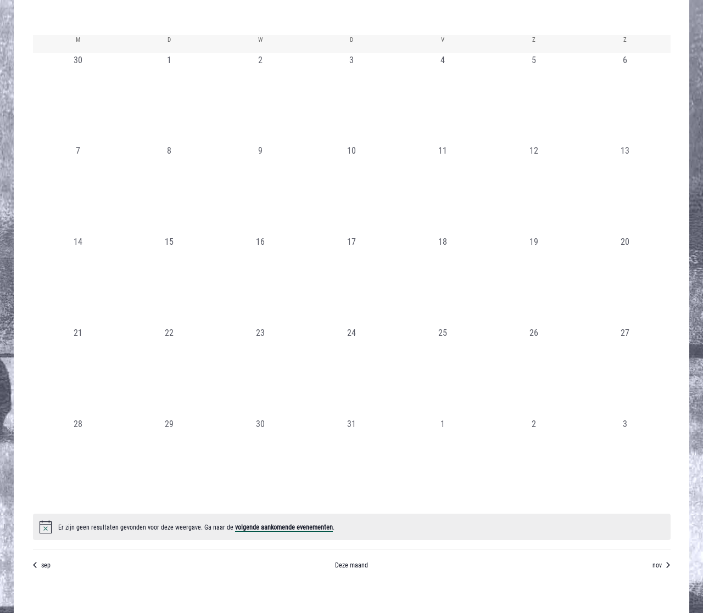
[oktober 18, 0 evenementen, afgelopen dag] (442, 280)
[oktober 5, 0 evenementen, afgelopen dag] (533, 98)
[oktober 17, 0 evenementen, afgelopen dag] (351, 280)
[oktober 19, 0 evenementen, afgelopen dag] (533, 280)
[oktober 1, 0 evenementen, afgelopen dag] (169, 98)
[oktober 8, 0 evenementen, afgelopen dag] (169, 189)
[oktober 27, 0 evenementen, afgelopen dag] (625, 371)
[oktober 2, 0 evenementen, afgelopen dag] (260, 98)
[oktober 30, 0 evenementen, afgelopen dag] (260, 462)
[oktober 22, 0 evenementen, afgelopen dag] (169, 371)
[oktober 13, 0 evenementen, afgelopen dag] (625, 189)
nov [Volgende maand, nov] (661, 564)
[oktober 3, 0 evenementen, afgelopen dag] (351, 98)
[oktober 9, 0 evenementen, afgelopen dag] (260, 189)
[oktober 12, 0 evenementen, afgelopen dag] (533, 189)
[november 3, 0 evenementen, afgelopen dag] (625, 462)
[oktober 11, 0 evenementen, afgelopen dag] (442, 189)
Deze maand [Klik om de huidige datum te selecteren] (351, 564)
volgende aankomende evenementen (284, 526)
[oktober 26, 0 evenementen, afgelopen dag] (533, 371)
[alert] (352, 527)
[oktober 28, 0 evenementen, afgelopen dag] (78, 462)
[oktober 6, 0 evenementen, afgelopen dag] (625, 98)
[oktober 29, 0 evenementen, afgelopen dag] (169, 462)
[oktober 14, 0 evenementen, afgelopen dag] (78, 280)
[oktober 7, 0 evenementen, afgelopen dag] (78, 189)
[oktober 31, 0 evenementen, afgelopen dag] (351, 462)
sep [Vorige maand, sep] (42, 564)
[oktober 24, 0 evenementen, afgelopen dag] (351, 371)
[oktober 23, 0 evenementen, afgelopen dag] (260, 371)
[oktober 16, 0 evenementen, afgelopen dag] (260, 280)
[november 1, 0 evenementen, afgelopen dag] (442, 462)
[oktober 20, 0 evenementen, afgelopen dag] (625, 280)
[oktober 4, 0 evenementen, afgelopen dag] (442, 98)
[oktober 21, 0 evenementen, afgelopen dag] (78, 371)
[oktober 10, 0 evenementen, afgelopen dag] (351, 189)
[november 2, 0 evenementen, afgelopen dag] (533, 462)
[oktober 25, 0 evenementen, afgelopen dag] (442, 371)
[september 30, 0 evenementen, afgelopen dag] (78, 98)
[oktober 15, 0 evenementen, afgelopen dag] (169, 280)
